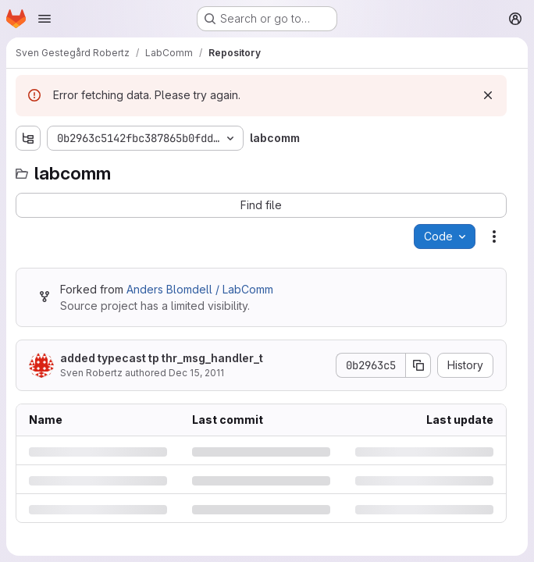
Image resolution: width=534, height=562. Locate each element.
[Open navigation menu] (44, 18)
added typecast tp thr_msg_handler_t (161, 358)
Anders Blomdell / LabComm (199, 289)
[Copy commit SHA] (418, 365)
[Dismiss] (488, 95)
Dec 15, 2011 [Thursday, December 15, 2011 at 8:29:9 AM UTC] (196, 373)
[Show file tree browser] (28, 138)
